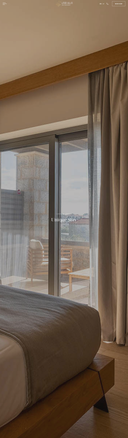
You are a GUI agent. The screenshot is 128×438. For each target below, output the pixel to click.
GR (103, 4)
